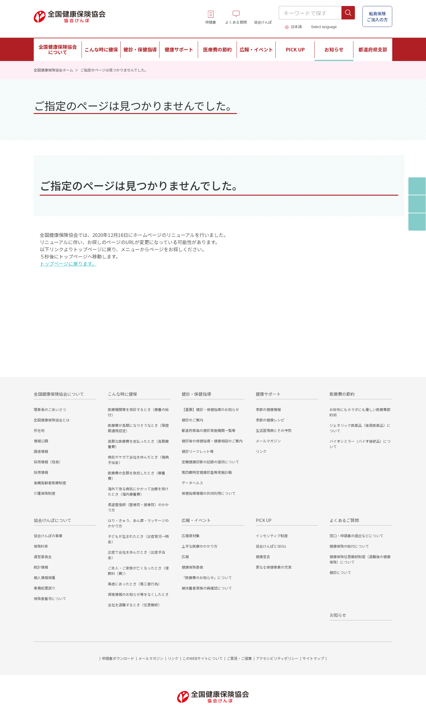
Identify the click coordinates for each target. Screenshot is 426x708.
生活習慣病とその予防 (274, 430)
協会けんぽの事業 (48, 535)
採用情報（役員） (48, 461)
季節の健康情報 (268, 409)
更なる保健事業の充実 (274, 567)
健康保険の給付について (349, 546)
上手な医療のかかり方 (199, 546)
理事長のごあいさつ (50, 409)
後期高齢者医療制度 (50, 482)
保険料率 (41, 546)
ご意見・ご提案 (239, 658)
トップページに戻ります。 (68, 263)
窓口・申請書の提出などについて (356, 535)
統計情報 (41, 567)
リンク (261, 451)
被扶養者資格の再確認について (207, 587)
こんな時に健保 (122, 394)
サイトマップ (313, 658)
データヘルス (192, 482)
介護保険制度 (44, 493)
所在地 (39, 430)
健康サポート (268, 394)
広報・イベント (196, 520)
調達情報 (41, 451)
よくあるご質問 (344, 520)
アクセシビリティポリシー (277, 658)
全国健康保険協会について (59, 394)
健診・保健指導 (196, 394)
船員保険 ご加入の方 (377, 16)
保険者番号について (50, 598)
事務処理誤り (44, 587)
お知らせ (334, 49)
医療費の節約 (342, 394)
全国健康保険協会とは (52, 419)
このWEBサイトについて (203, 658)
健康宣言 (263, 556)
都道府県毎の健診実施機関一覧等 (208, 430)
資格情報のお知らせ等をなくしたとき (138, 594)
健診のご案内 (192, 419)
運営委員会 (43, 556)
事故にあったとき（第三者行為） (135, 583)
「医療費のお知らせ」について (207, 577)
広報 (185, 556)
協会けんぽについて (52, 520)
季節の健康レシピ (270, 419)
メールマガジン (268, 440)
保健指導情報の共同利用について (208, 493)
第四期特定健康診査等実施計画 (207, 472)
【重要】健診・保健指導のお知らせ (210, 409)
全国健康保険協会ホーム (53, 69)
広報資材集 (191, 535)
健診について (340, 572)
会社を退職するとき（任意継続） (135, 604)
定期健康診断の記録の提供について (210, 461)
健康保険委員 (192, 567)
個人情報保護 (44, 577)
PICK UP (264, 520)
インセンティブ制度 (272, 535)
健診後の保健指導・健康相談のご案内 (212, 440)
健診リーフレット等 (198, 451)
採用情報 (41, 472)
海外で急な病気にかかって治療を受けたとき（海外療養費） (138, 491)
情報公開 (41, 440)
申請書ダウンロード (118, 658)
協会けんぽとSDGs (271, 546)
